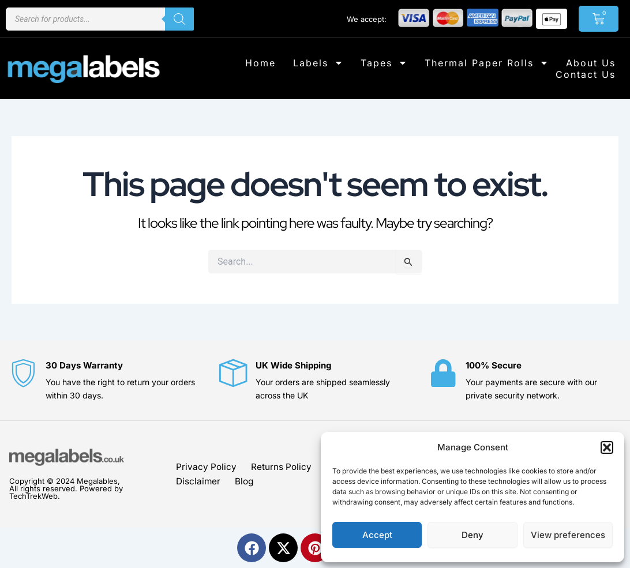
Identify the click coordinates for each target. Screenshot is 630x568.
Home (260, 63)
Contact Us (586, 74)
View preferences (568, 534)
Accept (377, 534)
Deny (472, 534)
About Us (591, 63)
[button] (607, 447)
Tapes (384, 63)
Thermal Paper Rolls (487, 63)
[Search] (179, 19)
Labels (318, 63)
